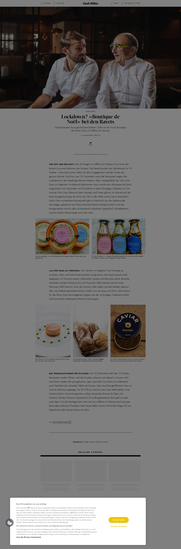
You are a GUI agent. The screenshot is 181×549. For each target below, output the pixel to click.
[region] (78, 521)
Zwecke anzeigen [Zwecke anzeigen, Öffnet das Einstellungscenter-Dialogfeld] (119, 526)
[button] (10, 523)
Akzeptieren (119, 520)
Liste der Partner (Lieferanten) (28, 537)
